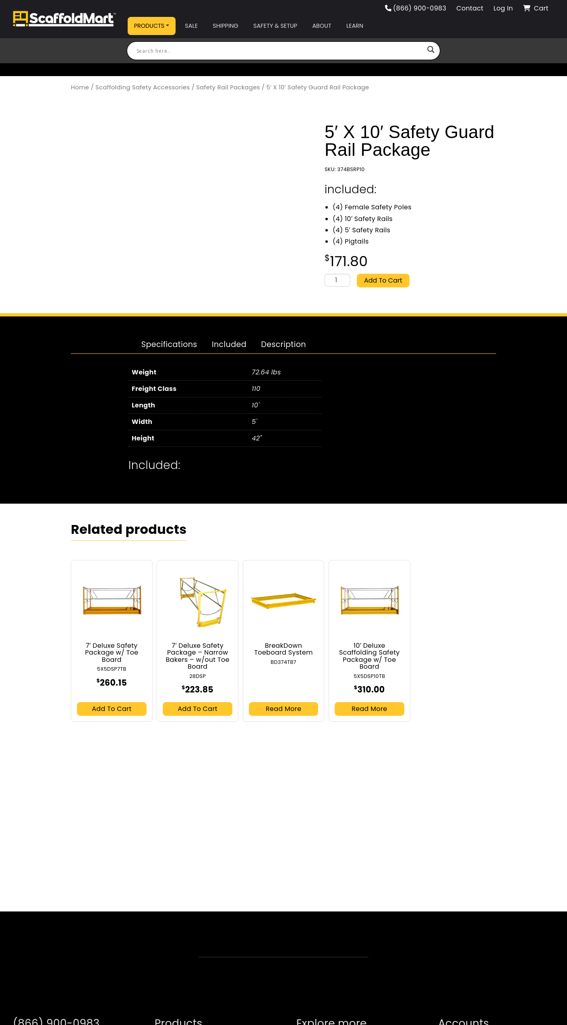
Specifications (169, 343)
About (321, 26)
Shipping (225, 26)
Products (149, 26)
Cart (535, 8)
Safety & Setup (275, 26)
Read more (283, 707)
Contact (469, 8)
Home (80, 87)
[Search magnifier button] (431, 50)
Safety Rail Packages (228, 87)
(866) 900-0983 (416, 8)
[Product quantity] (337, 280)
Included (229, 343)
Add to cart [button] (111, 707)
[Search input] (280, 50)
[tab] (169, 344)
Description (283, 343)
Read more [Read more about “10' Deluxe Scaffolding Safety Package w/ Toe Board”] (369, 707)
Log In (503, 8)
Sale (191, 26)
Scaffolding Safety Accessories (142, 87)
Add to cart (383, 280)
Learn (354, 26)
